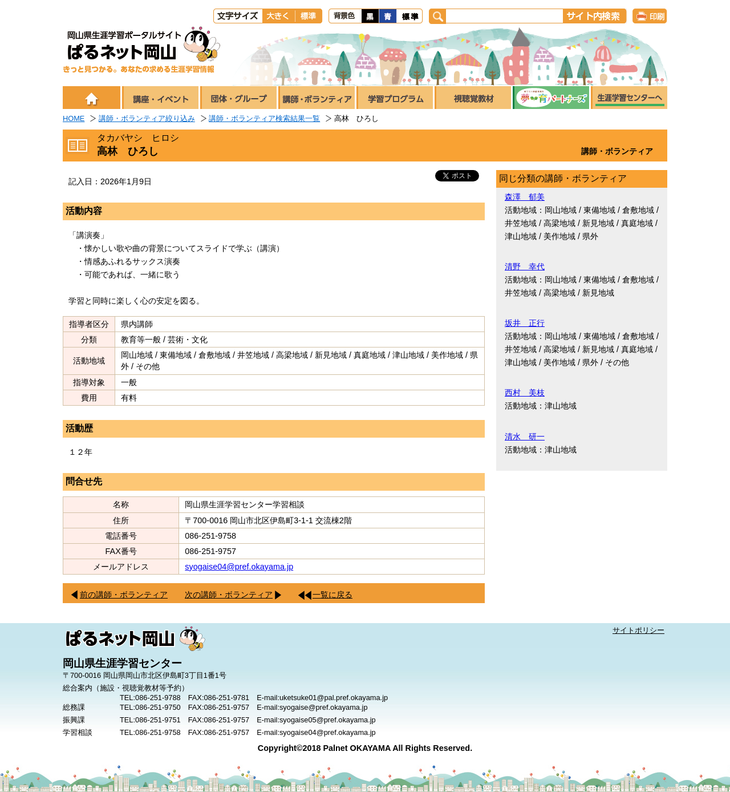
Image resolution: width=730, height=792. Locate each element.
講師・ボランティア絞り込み (147, 118)
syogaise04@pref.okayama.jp (239, 566)
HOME (73, 118)
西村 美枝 (525, 392)
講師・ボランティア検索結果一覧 (264, 118)
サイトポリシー (638, 630)
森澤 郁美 (525, 196)
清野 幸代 (525, 266)
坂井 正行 (525, 323)
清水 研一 (525, 436)
